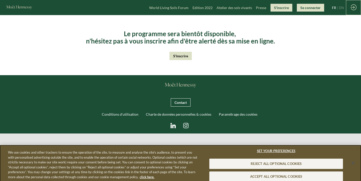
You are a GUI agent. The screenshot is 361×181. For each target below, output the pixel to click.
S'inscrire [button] (180, 56)
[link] (169, 7)
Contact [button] (180, 102)
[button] (281, 8)
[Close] (352, 165)
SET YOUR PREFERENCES (276, 154)
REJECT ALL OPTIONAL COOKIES (276, 167)
